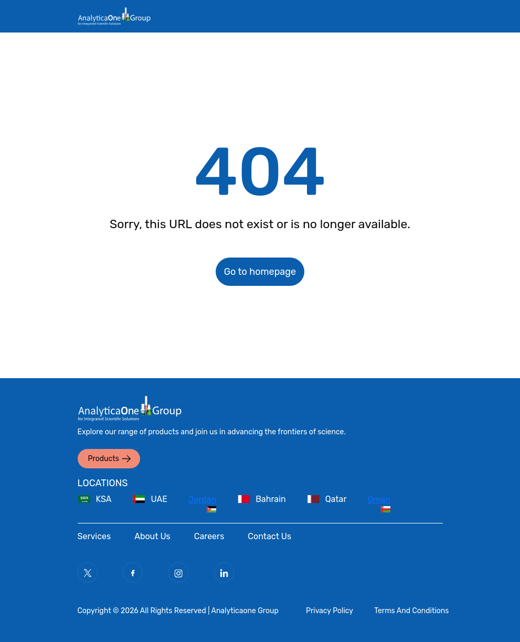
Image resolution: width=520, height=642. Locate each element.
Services (94, 536)
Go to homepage (260, 271)
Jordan (202, 500)
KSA (104, 499)
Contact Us (269, 536)
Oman (379, 500)
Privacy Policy (329, 610)
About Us (152, 536)
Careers (209, 536)
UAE (159, 499)
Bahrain (271, 499)
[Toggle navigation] (406, 26)
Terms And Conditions (411, 610)
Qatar (336, 499)
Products (103, 458)
